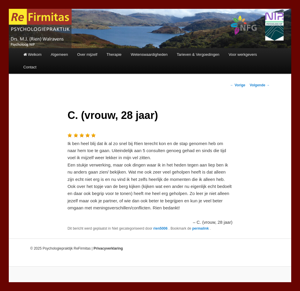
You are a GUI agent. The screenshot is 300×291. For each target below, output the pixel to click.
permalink (201, 228)
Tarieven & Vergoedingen (198, 54)
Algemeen (59, 54)
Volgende (260, 85)
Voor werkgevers (243, 54)
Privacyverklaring (108, 248)
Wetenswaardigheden (149, 54)
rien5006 (160, 228)
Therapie (114, 54)
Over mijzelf (87, 54)
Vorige (238, 85)
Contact (30, 67)
